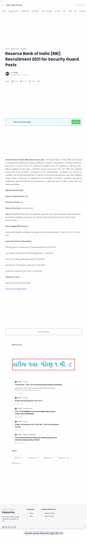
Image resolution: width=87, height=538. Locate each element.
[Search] (80, 5)
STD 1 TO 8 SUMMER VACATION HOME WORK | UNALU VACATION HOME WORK (35, 412)
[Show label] (16, 463)
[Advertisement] (43, 33)
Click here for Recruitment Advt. (18, 283)
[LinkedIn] (15, 527)
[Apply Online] (13, 11)
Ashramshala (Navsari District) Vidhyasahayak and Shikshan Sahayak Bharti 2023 (36, 439)
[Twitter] (9, 527)
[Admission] (18, 458)
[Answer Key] (25, 11)
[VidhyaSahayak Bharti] (29, 435)
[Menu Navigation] (3, 5)
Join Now (76, 122)
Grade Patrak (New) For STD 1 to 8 (28, 401)
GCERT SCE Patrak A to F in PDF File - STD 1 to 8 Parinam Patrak (37, 425)
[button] (77, 5)
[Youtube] (12, 527)
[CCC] (64, 11)
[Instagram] (6, 527)
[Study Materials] (27, 408)
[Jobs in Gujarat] (47, 11)
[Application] (48, 458)
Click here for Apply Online (16, 289)
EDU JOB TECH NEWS (14, 5)
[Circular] (57, 11)
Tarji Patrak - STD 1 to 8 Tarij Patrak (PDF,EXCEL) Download (38, 385)
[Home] (4, 11)
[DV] (75, 11)
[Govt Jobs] (82, 11)
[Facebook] (3, 527)
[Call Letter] (35, 11)
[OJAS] (70, 11)
